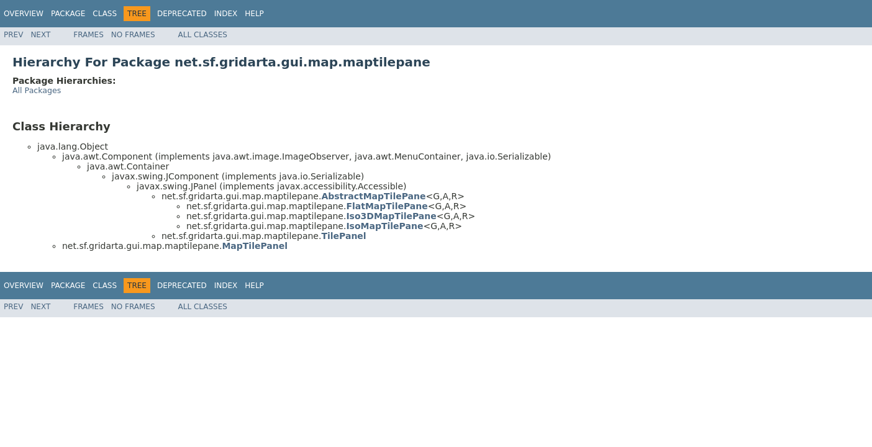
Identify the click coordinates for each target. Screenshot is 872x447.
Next (40, 34)
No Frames (133, 34)
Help (254, 13)
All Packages (36, 90)
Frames (88, 34)
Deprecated (182, 13)
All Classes (202, 34)
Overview (23, 13)
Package (68, 13)
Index (226, 13)
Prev (13, 34)
